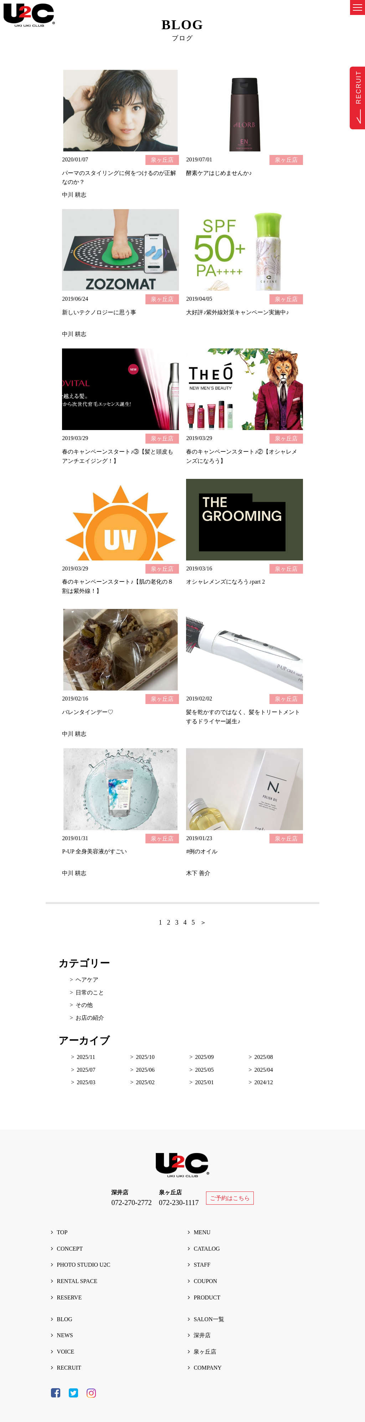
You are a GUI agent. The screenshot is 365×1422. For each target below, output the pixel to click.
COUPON (205, 1281)
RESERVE (69, 1297)
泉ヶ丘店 (205, 1352)
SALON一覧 (209, 1319)
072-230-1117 (179, 1202)
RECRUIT (69, 1368)
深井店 (202, 1335)
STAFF (202, 1265)
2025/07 (86, 1070)
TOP (62, 1232)
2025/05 (204, 1070)
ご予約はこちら (230, 1198)
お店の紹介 (90, 1018)
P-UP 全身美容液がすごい (94, 851)
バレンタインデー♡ (87, 712)
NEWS (65, 1335)
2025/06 (145, 1070)
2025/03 (86, 1082)
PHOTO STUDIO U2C (83, 1265)
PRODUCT (207, 1297)
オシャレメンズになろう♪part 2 (225, 582)
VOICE (65, 1352)
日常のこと (90, 992)
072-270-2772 (131, 1202)
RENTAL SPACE (77, 1281)
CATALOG (207, 1249)
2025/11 (86, 1057)
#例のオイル (201, 851)
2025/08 (263, 1057)
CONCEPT (70, 1249)
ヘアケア (87, 980)
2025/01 (204, 1082)
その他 (84, 1005)
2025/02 (145, 1082)
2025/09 (204, 1057)
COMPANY (208, 1368)
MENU (202, 1232)
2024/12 (263, 1082)
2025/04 (263, 1070)
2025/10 (145, 1057)
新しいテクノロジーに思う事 (99, 312)
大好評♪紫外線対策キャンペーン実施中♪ (237, 312)
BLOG (64, 1319)
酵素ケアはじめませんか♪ (219, 173)
